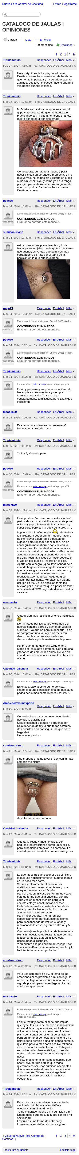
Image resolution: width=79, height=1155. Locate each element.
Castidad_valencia (15, 668)
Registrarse (69, 3)
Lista (28, 39)
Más (68, 60)
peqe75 (8, 200)
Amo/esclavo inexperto (18, 703)
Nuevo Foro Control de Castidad (22, 3)
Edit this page (67, 1149)
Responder (44, 60)
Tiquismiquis (12, 60)
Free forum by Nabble (16, 1149)
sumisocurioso (13, 232)
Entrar (57, 3)
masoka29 (10, 411)
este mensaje (40, 384)
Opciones (66, 44)
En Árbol (45, 39)
